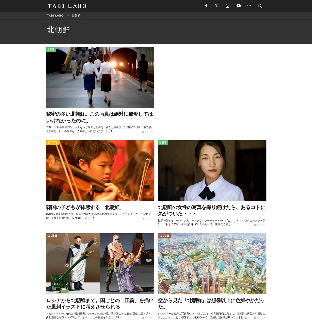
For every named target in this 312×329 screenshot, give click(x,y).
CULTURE (53, 235)
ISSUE (51, 49)
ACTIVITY (52, 142)
